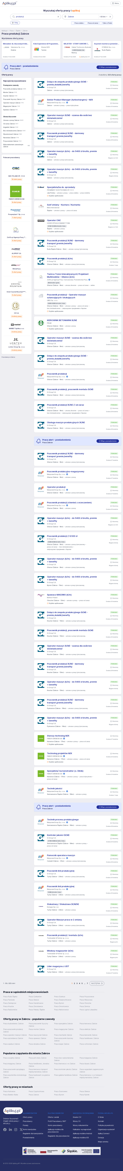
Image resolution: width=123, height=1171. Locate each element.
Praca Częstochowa (36, 1091)
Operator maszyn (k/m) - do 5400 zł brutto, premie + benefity (72, 152)
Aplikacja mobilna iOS (81, 1138)
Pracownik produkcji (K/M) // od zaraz (65, 405)
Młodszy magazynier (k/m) (60, 951)
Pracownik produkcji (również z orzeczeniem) (69, 502)
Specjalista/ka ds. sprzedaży (61, 187)
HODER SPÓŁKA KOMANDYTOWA (58, 223)
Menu (115, 3)
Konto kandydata (29, 1129)
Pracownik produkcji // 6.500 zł (62, 536)
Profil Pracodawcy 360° (57, 1121)
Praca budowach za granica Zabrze (39, 1076)
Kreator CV (77, 1117)
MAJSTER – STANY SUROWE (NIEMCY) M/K (77, 44)
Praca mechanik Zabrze (63, 1035)
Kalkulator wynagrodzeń (82, 1129)
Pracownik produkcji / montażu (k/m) (65, 935)
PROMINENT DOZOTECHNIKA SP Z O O (60, 190)
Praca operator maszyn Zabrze (15, 1035)
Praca (12, 30)
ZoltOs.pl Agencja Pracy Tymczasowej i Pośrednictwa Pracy (67, 280)
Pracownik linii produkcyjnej (60, 871)
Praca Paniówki (9, 1000)
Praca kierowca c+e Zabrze (64, 1064)
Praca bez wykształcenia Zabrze (63, 1059)
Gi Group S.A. (51, 87)
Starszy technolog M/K (58, 736)
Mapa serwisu (103, 1142)
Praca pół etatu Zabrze (37, 1058)
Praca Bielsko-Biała (10, 1095)
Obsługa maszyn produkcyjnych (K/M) (66, 422)
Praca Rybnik (84, 1095)
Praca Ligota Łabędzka (88, 1010)
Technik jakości (54, 788)
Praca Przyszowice (87, 997)
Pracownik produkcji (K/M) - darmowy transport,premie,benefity (65, 134)
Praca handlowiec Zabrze (89, 1038)
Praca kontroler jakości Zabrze (65, 1069)
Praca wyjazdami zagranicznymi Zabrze (91, 1070)
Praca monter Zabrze (37, 1029)
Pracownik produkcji (57, 374)
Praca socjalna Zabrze (11, 1058)
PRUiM (49, 323)
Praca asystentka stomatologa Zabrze (14, 1076)
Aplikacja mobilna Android (82, 1133)
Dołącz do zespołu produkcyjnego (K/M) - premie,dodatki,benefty (67, 83)
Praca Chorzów (85, 1003)
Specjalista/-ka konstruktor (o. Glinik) (65, 771)
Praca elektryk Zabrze (88, 1029)
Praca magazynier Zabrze (64, 1029)
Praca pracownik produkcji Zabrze (13, 1030)
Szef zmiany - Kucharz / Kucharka (63, 205)
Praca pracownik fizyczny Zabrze (38, 1025)
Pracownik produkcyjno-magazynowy (65, 471)
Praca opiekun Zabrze (11, 1044)
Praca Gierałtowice (36, 1003)
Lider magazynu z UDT (58, 966)
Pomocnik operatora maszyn (61, 855)
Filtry (15, 23)
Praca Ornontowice (61, 1006)
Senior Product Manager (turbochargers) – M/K (70, 100)
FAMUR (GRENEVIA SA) (54, 738)
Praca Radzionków (10, 1010)
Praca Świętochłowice (62, 1000)
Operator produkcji (56, 487)
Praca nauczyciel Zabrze (38, 1035)
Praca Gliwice (34, 1000)
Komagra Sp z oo (53, 907)
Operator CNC (54, 220)
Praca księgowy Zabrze (12, 1064)
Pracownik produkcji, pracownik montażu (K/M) (70, 389)
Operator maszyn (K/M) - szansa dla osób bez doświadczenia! (69, 116)
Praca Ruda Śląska (10, 997)
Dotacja (101, 1138)
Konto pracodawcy (55, 1125)
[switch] (108, 67)
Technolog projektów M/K (59, 753)
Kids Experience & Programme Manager (46, 44)
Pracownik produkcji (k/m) (60, 258)
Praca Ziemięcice (9, 1003)
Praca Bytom (59, 1003)
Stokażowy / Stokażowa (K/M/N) (63, 904)
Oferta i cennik (53, 1117)
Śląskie (18, 30)
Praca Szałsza (59, 997)
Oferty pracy (27, 1117)
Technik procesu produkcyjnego (63, 819)
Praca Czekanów (35, 997)
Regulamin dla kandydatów (33, 1133)
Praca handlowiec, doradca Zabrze (39, 1065)
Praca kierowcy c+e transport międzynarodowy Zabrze (91, 1076)
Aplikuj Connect (103, 1133)
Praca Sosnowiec (60, 1091)
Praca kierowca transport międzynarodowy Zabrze (38, 1070)
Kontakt (101, 1121)
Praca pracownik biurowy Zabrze (63, 1039)
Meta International (53, 207)
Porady (25, 1125)
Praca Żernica (85, 1006)
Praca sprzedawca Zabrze (13, 1038)
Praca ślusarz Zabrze (88, 1064)
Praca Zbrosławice (36, 1006)
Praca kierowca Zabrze (88, 1024)
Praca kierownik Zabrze (88, 1035)
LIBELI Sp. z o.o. (52, 300)
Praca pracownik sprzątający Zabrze (14, 1070)
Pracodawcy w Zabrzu (8, 357)
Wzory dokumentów (80, 1125)
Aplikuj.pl (4, 30)
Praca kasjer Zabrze (61, 1044)
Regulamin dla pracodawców (58, 1136)
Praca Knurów (8, 1006)
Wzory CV (77, 1121)
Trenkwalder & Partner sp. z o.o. (58, 938)
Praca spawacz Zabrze (37, 1038)
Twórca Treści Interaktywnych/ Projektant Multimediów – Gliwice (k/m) (67, 275)
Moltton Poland (52, 597)
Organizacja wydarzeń (106, 1129)
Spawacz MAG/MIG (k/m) (59, 595)
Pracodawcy (27, 1121)
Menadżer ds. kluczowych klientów (16, 44)
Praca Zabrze (34, 1095)
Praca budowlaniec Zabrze (13, 1024)
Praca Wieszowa (86, 1000)
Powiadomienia (28, 1138)
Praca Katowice (9, 1091)
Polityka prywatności (106, 1125)
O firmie (101, 1117)
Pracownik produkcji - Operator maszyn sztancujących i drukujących (66, 296)
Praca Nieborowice (61, 1010)
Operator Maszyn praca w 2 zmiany (64, 919)
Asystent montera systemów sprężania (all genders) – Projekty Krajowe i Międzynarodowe (107, 44)
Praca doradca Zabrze (37, 1044)
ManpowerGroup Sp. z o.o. (56, 102)
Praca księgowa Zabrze (88, 1058)
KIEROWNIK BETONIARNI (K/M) (62, 320)
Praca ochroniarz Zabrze (89, 1044)
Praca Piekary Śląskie (37, 1010)
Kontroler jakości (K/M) (58, 835)
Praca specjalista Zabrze (63, 1024)
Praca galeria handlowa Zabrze (65, 1075)
